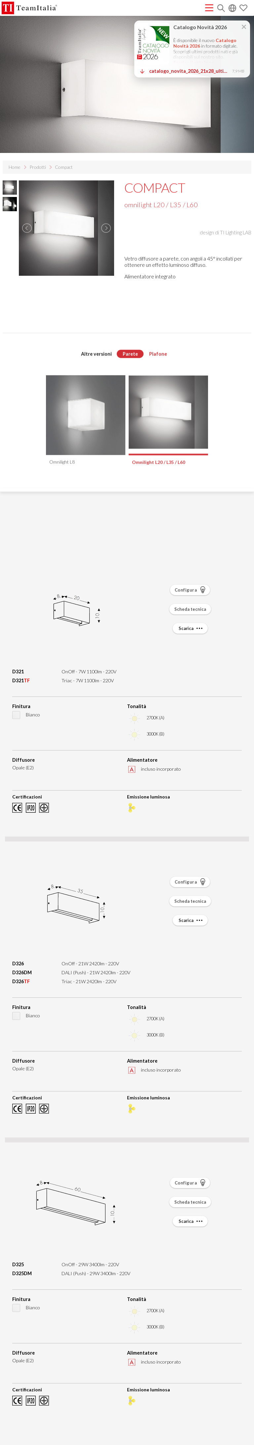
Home (15, 167)
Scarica (191, 628)
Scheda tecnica (190, 609)
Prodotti (37, 167)
